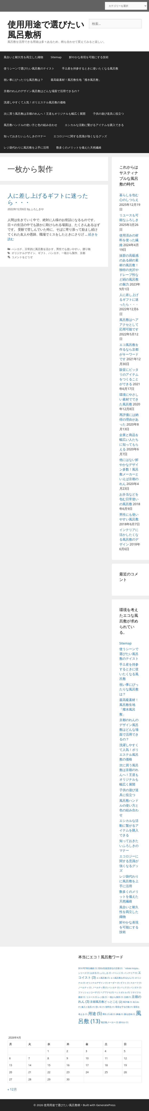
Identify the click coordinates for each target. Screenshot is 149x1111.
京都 (82, 253)
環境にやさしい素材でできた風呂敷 (128, 399)
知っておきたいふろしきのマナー (25, 136)
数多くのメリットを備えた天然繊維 (78, 147)
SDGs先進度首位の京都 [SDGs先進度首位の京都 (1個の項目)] (110, 968)
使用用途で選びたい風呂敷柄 (46, 29)
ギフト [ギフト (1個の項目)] (124, 982)
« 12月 (12, 1089)
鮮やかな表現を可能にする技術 (88, 57)
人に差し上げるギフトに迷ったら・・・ (48, 199)
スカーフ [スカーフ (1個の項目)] (135, 982)
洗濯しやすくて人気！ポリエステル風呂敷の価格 (35, 102)
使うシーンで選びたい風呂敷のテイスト (29, 68)
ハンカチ (17, 249)
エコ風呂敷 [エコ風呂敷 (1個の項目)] (103, 978)
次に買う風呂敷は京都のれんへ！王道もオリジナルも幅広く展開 (44, 113)
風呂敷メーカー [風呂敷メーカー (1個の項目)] (109, 1022)
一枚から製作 (69, 253)
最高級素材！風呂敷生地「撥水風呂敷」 (76, 80)
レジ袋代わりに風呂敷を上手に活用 (26, 147)
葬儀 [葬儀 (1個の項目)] (119, 1014)
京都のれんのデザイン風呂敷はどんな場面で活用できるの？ (42, 91)
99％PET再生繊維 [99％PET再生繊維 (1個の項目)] (87, 968)
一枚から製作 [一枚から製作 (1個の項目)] (115, 997)
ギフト (42, 253)
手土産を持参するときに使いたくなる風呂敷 (90, 68)
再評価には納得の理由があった (128, 419)
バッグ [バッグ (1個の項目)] (124, 987)
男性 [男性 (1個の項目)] (105, 1014)
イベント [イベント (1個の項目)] (117, 973)
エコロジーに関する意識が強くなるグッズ (80, 136)
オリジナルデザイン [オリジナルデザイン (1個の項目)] (97, 982)
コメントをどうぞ (22, 257)
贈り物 (86, 249)
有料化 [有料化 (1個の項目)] (109, 1007)
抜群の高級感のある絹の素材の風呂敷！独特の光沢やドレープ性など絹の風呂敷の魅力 (128, 269)
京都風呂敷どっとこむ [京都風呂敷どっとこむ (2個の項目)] (106, 1001)
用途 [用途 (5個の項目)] (95, 1013)
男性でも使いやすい (68, 249)
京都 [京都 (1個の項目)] (127, 997)
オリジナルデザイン (23, 253)
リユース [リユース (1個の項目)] (91, 997)
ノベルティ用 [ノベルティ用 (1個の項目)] (100, 987)
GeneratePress (105, 1105)
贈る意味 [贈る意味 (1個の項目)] (129, 1014)
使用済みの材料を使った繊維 (128, 240)
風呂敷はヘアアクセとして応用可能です (128, 324)
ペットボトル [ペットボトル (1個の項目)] (122, 992)
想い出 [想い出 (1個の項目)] (100, 1007)
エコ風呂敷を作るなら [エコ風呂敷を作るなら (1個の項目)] (122, 978)
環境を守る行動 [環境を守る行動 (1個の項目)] (123, 1007)
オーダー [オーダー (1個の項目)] (113, 982)
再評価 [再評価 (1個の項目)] (127, 1002)
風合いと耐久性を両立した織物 (23, 57)
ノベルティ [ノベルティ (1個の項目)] (84, 987)
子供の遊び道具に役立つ (108, 113)
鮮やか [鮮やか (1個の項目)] (123, 1022)
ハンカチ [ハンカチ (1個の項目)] (113, 987)
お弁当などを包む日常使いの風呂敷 (128, 499)
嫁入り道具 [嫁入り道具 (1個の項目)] (88, 1007)
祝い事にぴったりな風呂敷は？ (23, 80)
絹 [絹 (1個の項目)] (112, 1014)
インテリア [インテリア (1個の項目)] (130, 973)
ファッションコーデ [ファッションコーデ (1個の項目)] (89, 992)
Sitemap (56, 57)
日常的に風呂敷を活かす (39, 249)
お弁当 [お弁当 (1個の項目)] (94, 973)
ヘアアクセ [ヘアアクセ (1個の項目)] (107, 992)
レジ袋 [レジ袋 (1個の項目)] (102, 997)
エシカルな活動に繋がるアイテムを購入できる (94, 125)
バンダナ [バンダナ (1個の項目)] (135, 987)
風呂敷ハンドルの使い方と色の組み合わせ (30, 125)
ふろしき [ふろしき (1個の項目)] (105, 973)
